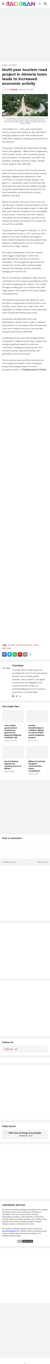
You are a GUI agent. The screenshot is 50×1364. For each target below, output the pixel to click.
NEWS (36, 645)
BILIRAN (13, 65)
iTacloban (17, 665)
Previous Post (9, 862)
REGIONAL (6, 648)
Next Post (42, 862)
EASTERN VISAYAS (24, 645)
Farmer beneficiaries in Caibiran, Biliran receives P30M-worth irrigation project (36, 731)
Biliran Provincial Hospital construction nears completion (36, 766)
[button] (3, 4)
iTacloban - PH (11, 1049)
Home (4, 65)
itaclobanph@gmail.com (10, 1231)
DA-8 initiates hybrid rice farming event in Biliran (12, 765)
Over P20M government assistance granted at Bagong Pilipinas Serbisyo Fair (12, 731)
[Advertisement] (25, 34)
